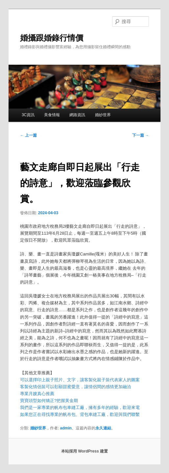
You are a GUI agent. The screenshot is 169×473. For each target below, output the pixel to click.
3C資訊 (28, 115)
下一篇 (140, 135)
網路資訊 (77, 115)
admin (65, 428)
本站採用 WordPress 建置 (84, 451)
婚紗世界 (103, 115)
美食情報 (52, 115)
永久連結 (103, 428)
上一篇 (28, 135)
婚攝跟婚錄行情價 (51, 37)
